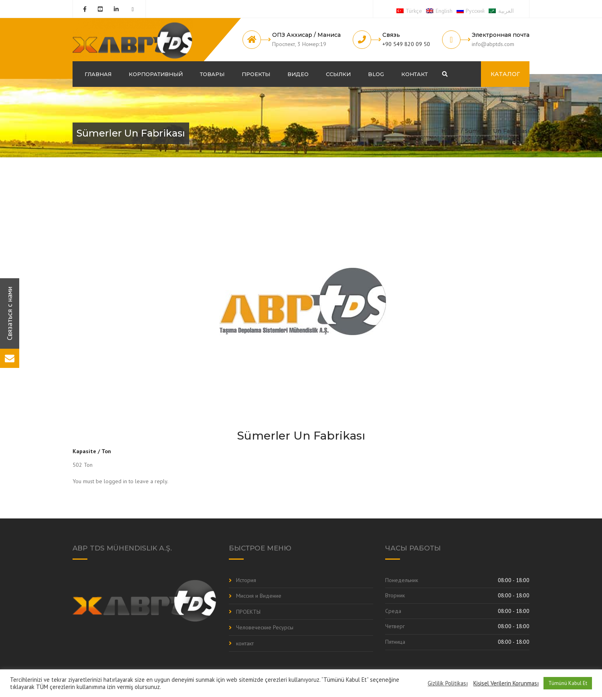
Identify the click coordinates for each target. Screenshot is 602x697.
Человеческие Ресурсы (264, 627)
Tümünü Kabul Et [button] (567, 683)
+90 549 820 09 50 (406, 44)
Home (450, 131)
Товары (212, 74)
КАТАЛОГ (505, 74)
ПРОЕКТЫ (256, 74)
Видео (298, 74)
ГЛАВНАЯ (98, 74)
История (246, 580)
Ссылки (338, 74)
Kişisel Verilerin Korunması (506, 683)
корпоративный (156, 74)
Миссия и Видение (258, 595)
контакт (414, 74)
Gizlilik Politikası (448, 683)
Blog (376, 74)
